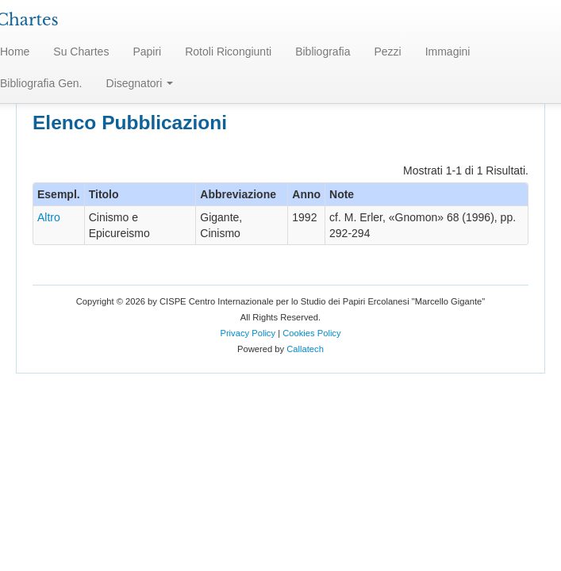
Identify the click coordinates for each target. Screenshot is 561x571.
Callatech (305, 349)
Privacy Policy (247, 333)
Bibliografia (322, 51)
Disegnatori (140, 83)
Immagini (448, 51)
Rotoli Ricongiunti (228, 51)
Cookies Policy (311, 333)
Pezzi (387, 51)
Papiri (147, 51)
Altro (48, 217)
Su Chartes (81, 51)
